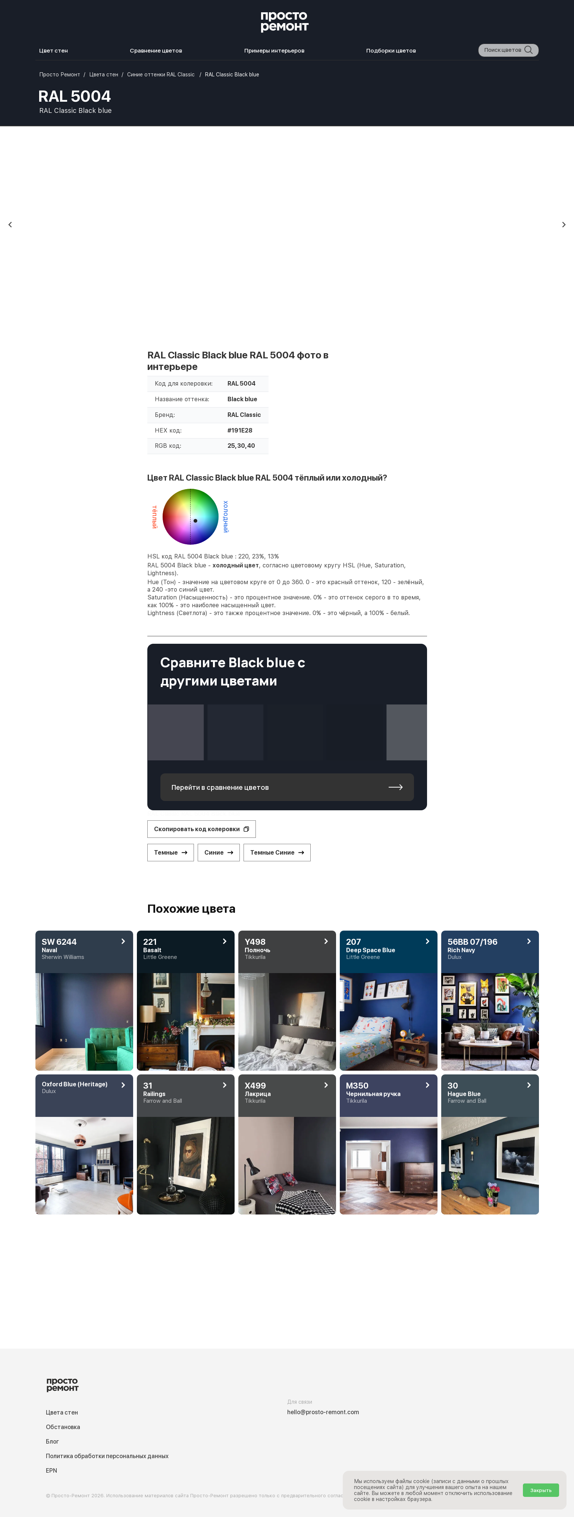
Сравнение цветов (156, 50)
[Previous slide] (10, 224)
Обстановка (63, 1427)
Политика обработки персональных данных (107, 1456)
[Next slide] (563, 224)
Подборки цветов (391, 50)
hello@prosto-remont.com (323, 1412)
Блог (52, 1441)
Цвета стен (62, 1412)
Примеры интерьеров (274, 50)
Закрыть (541, 1490)
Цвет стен (53, 50)
